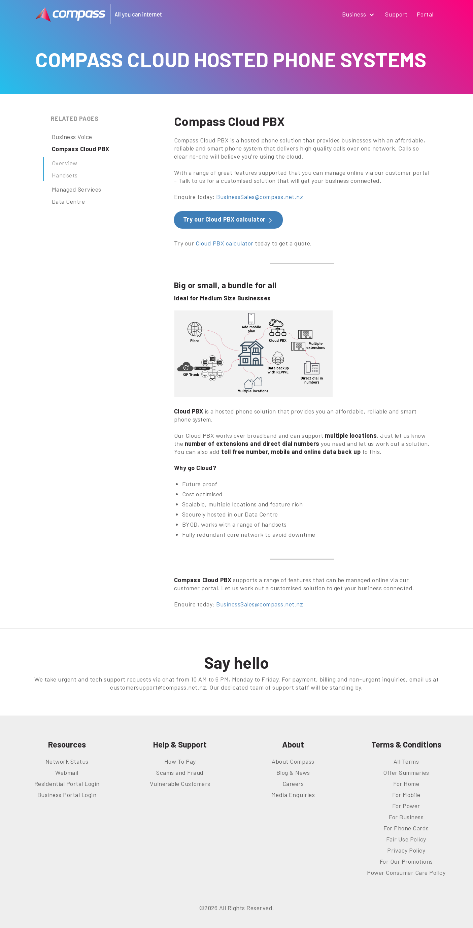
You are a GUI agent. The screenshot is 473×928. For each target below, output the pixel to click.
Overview (64, 163)
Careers (293, 783)
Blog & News (293, 772)
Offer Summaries (406, 772)
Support (396, 14)
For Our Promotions (406, 861)
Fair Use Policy (406, 839)
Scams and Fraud (180, 772)
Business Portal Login (67, 794)
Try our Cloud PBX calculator (228, 219)
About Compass (293, 761)
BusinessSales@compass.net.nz (259, 196)
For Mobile (406, 794)
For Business (406, 817)
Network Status (67, 761)
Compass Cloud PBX (80, 149)
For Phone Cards (406, 828)
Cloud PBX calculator (225, 243)
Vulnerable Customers (180, 783)
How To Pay (180, 761)
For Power (406, 805)
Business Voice (72, 136)
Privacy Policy (406, 850)
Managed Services (76, 189)
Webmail (66, 772)
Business (359, 14)
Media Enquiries (293, 794)
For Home (406, 783)
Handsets (65, 175)
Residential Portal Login (67, 783)
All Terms (406, 761)
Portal (425, 14)
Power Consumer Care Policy (406, 872)
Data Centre (68, 201)
